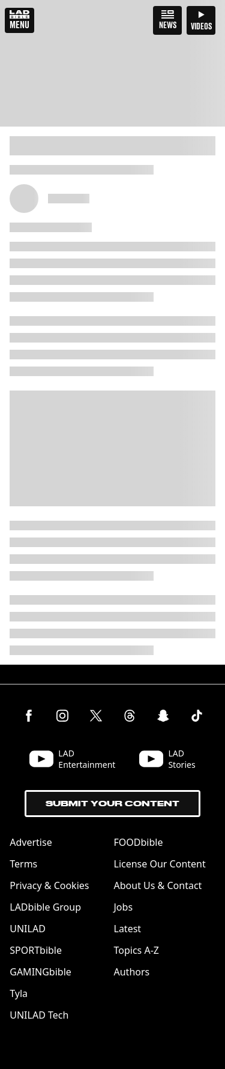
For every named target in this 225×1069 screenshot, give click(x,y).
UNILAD (28, 928)
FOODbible (138, 842)
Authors (132, 971)
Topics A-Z (136, 950)
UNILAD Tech (39, 1015)
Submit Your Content (112, 803)
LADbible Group (45, 907)
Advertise (31, 842)
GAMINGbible (40, 971)
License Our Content (160, 863)
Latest (128, 928)
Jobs (123, 907)
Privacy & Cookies (49, 885)
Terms (23, 863)
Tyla (19, 993)
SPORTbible (36, 950)
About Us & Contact (158, 885)
